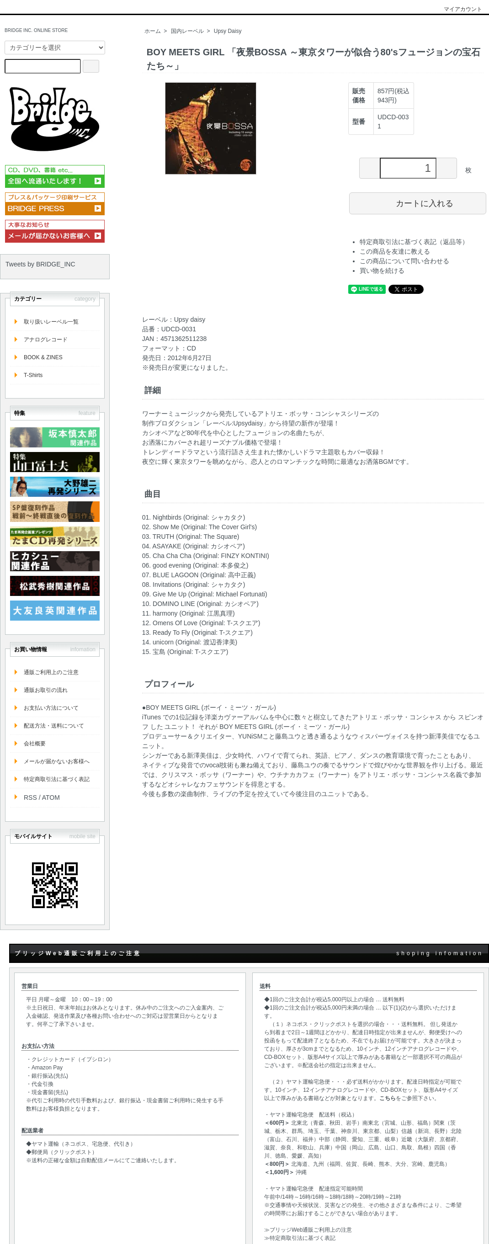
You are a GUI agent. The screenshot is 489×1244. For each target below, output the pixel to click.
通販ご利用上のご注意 (51, 672)
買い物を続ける (382, 270)
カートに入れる (418, 202)
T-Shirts (33, 375)
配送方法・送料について (54, 726)
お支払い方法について (51, 708)
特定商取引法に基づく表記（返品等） (414, 241)
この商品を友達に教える (395, 251)
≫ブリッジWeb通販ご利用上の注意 (308, 1230)
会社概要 (35, 743)
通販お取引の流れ (46, 690)
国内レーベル (187, 31)
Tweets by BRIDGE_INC (40, 264)
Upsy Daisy (228, 31)
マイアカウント (458, 9)
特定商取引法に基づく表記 (57, 779)
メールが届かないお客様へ (57, 761)
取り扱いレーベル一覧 (51, 322)
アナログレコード (46, 339)
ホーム (152, 31)
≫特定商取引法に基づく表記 (299, 1238)
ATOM (51, 797)
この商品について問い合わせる (404, 261)
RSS (30, 797)
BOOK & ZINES (43, 357)
